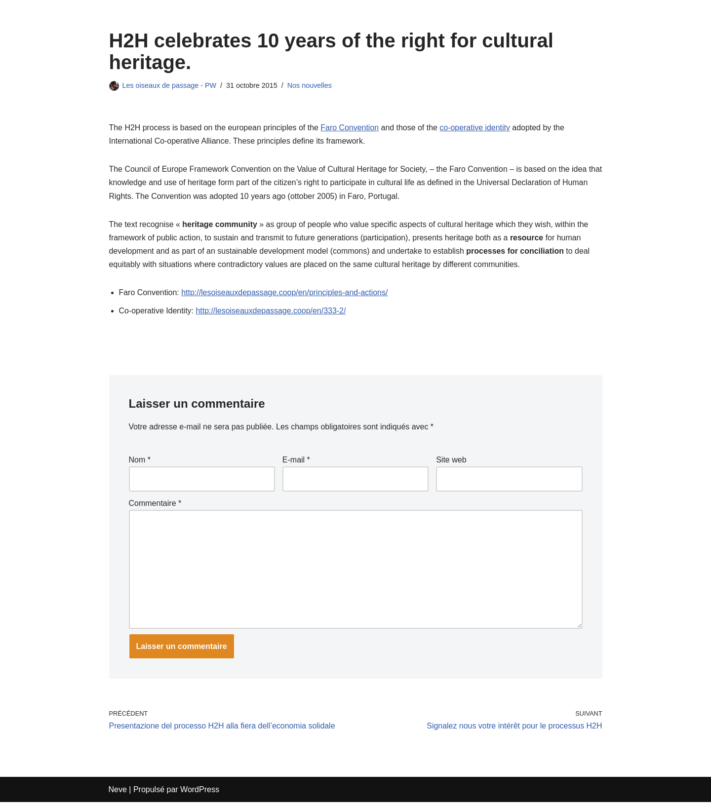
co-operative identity (476, 127)
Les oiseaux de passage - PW (169, 85)
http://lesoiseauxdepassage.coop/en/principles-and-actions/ (285, 293)
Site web (451, 461)
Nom (140, 461)
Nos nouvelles (310, 85)
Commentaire (155, 504)
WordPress (199, 791)
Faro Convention (350, 127)
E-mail (296, 461)
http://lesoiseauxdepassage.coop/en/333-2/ (271, 311)
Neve (118, 791)
